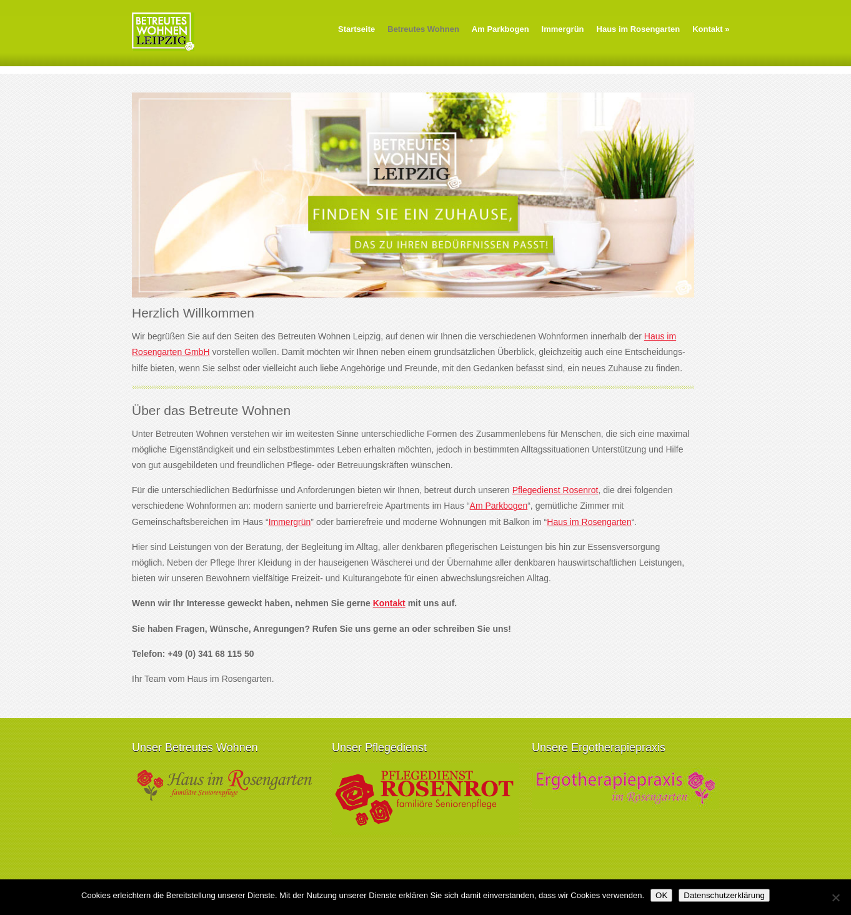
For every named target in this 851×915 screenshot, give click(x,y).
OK (661, 895)
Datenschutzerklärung (724, 895)
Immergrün (563, 29)
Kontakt (710, 29)
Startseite (356, 29)
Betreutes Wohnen (423, 29)
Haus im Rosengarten (638, 29)
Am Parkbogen (500, 29)
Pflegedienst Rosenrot (555, 490)
